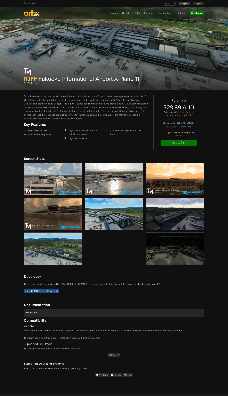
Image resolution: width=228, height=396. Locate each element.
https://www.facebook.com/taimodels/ (140, 284)
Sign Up (198, 4)
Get (197, 13)
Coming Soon (165, 13)
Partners (181, 13)
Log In (184, 4)
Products (113, 13)
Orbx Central (44, 330)
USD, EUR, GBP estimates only (178, 127)
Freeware (149, 13)
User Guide (32, 312)
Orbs (137, 13)
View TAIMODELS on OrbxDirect (41, 291)
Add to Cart (178, 142)
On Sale (126, 13)
